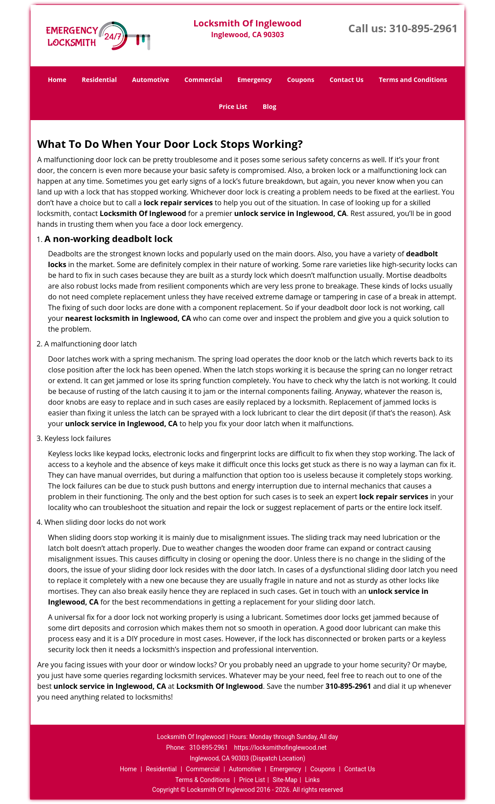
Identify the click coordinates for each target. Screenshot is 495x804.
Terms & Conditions (202, 779)
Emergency (254, 79)
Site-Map (285, 779)
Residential (99, 79)
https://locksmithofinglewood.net (280, 747)
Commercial (203, 79)
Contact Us (347, 79)
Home (57, 79)
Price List (233, 106)
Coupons (300, 79)
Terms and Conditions (413, 79)
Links (312, 779)
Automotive (150, 79)
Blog (269, 106)
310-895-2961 (423, 28)
